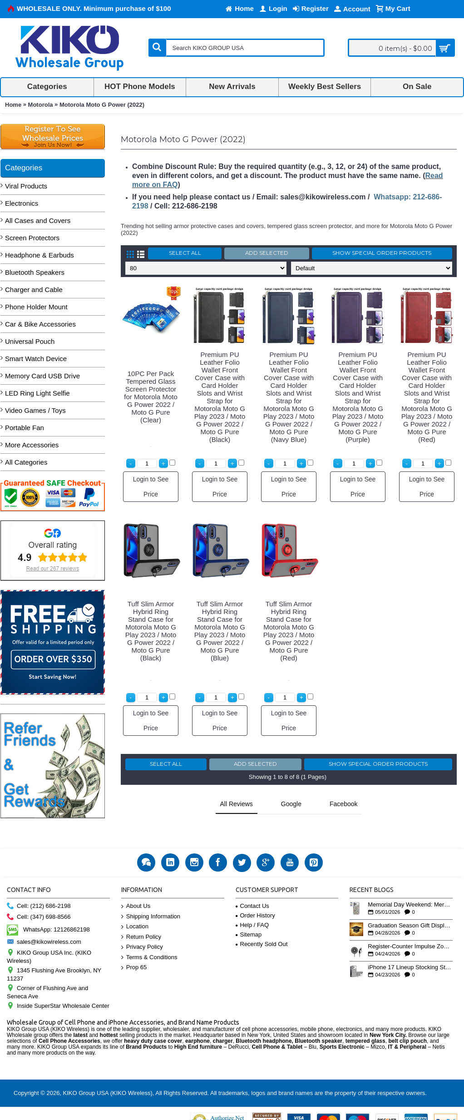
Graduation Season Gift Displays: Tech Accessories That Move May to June (410, 911)
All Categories (26, 462)
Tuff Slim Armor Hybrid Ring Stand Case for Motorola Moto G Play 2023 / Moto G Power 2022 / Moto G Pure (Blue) (220, 631)
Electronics (21, 203)
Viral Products (26, 186)
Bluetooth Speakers (34, 272)
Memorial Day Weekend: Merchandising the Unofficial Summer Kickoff (410, 890)
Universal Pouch (29, 341)
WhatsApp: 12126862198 (48, 915)
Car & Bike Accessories (40, 324)
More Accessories (32, 445)
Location (134, 913)
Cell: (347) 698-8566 (39, 903)
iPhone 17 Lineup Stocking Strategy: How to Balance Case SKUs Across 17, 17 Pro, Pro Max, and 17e (410, 953)
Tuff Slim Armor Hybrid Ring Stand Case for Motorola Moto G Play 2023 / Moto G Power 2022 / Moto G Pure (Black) (151, 631)
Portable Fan (24, 427)
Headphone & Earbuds (39, 255)
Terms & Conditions (149, 943)
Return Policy (141, 923)
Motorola (40, 104)
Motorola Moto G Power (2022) (101, 104)
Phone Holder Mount (36, 307)
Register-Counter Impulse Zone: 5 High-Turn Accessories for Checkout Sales (410, 932)
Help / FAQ (252, 910)
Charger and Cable (34, 289)
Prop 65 (134, 953)
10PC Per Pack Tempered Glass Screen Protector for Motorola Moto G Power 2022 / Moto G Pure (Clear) (151, 397)
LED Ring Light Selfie (37, 393)
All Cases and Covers (37, 220)
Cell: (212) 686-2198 (39, 892)
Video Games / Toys (35, 410)
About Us (135, 892)
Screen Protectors (32, 238)
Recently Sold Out (262, 930)
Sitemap (249, 920)
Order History (255, 901)
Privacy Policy (142, 933)
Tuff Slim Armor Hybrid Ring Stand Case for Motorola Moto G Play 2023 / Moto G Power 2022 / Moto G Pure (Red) (289, 631)
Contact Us (252, 891)
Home (13, 104)
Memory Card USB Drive (42, 376)
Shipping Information (150, 902)
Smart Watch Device (36, 358)
